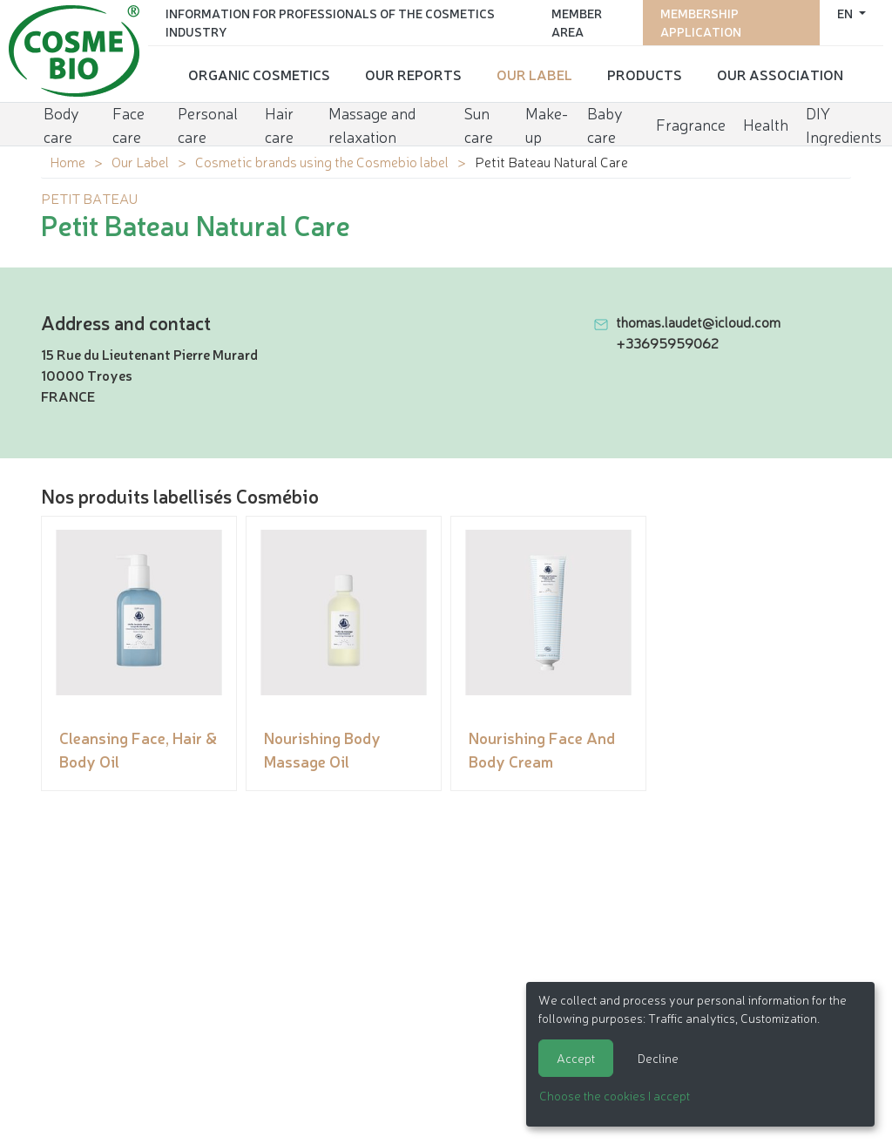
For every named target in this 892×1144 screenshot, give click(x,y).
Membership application (700, 22)
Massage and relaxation (372, 124)
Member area (576, 22)
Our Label (534, 74)
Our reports (413, 74)
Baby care (605, 124)
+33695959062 (667, 342)
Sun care (478, 124)
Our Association (780, 74)
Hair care (279, 124)
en (846, 13)
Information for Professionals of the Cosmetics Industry (330, 22)
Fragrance (691, 123)
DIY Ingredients (844, 124)
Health (765, 123)
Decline (658, 1058)
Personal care (208, 124)
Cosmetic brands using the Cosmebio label (322, 161)
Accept (576, 1058)
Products (644, 74)
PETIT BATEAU (89, 197)
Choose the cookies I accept (614, 1095)
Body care (61, 124)
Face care (128, 124)
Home (67, 161)
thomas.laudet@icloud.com (698, 321)
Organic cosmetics (259, 74)
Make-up (546, 124)
